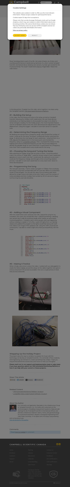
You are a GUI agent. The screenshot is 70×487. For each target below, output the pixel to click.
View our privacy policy (20, 30)
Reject (35, 35)
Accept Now (20, 35)
